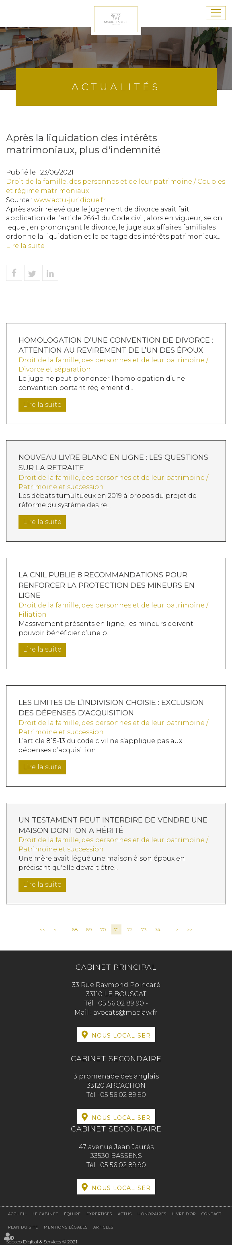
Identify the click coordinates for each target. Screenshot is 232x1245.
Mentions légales (66, 1227)
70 (103, 929)
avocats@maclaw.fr (125, 1012)
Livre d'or (184, 1214)
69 (89, 929)
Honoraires (152, 1214)
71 (116, 929)
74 (157, 929)
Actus (125, 1214)
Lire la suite (25, 246)
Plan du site (23, 1227)
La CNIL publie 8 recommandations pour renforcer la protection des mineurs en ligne (106, 585)
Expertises (99, 1214)
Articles (103, 1227)
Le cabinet (45, 1214)
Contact (211, 1214)
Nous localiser (121, 1035)
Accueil (17, 1214)
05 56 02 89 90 (122, 1003)
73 (143, 929)
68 (75, 929)
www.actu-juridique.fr (70, 200)
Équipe (72, 1214)
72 (130, 929)
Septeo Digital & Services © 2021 (41, 1242)
